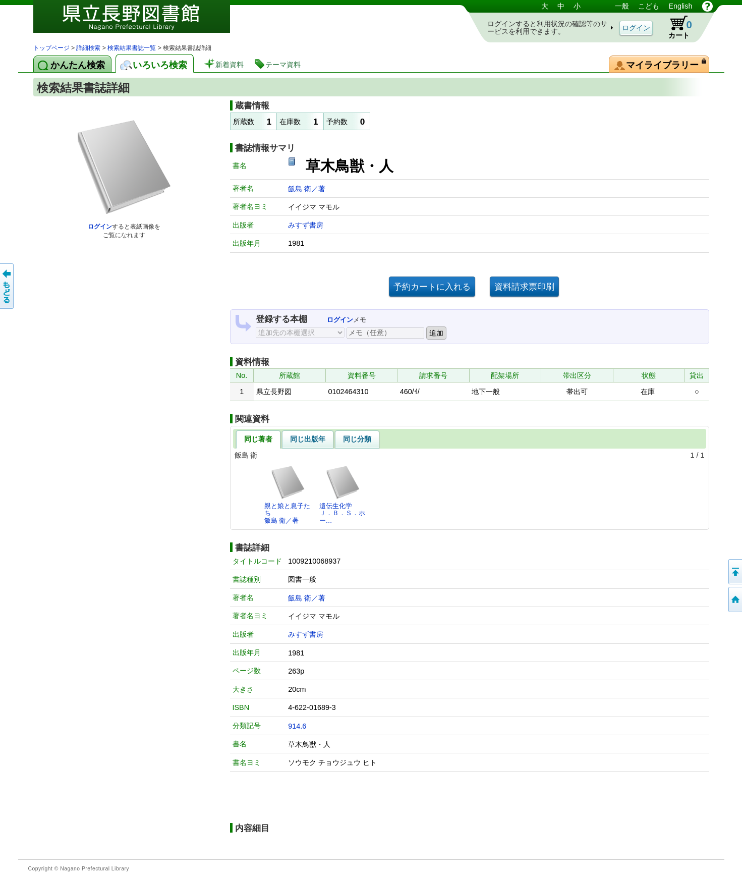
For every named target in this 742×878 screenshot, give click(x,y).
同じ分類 (357, 439)
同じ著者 (258, 439)
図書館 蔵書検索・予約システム (139, 21)
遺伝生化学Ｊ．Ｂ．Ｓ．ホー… (342, 494)
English (680, 6)
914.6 (297, 726)
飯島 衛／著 (306, 189)
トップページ (51, 47)
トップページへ (734, 599)
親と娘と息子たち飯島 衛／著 (287, 494)
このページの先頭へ (734, 571)
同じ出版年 (307, 439)
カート (675, 27)
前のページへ (7, 286)
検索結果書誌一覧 (131, 47)
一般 (622, 6)
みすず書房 (305, 225)
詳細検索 (88, 47)
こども (648, 6)
